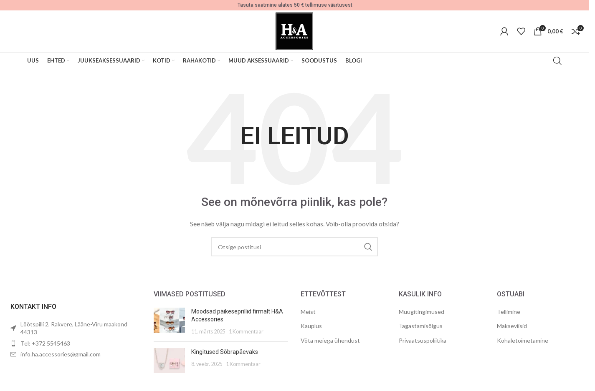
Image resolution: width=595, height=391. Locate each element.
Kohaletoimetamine (522, 340)
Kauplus (311, 325)
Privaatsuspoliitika (422, 340)
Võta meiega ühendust (330, 340)
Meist (308, 311)
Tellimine (508, 311)
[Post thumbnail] (169, 322)
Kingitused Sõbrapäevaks (224, 351)
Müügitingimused (421, 311)
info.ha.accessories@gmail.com (60, 354)
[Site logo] (294, 30)
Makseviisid (512, 325)
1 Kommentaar (246, 331)
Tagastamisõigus (421, 325)
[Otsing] (294, 246)
